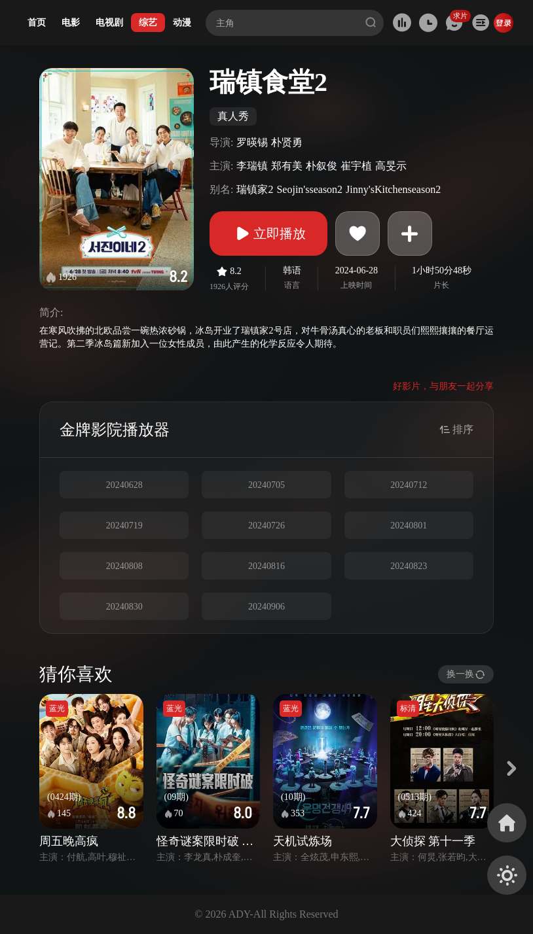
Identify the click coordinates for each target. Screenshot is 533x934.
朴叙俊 (321, 165)
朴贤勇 (287, 142)
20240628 (124, 485)
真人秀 (233, 116)
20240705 (266, 485)
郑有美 (287, 165)
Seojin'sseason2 (309, 189)
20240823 (408, 566)
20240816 (266, 566)
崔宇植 (356, 165)
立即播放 (268, 233)
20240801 (408, 525)
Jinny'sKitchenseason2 (393, 189)
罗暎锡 (252, 142)
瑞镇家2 (254, 189)
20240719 (124, 525)
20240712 (408, 485)
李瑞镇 (252, 165)
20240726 (266, 525)
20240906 (266, 607)
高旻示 (391, 165)
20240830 (124, 607)
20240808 (124, 566)
